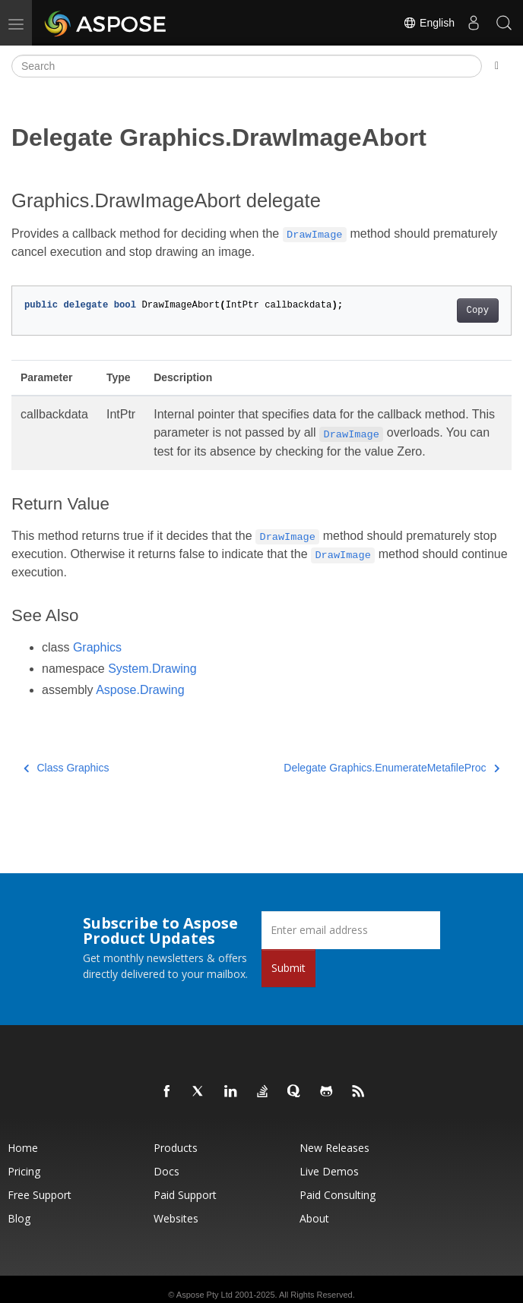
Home (23, 1148)
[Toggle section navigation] (496, 66)
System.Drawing (152, 668)
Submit (288, 968)
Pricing (24, 1171)
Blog (19, 1218)
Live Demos (329, 1171)
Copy (478, 310)
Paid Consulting (338, 1195)
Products (176, 1148)
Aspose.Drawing (140, 689)
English (429, 23)
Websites (176, 1218)
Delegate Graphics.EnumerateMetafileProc (391, 768)
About (314, 1218)
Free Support (39, 1195)
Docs (166, 1171)
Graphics (97, 647)
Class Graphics (66, 768)
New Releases (334, 1148)
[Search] (246, 66)
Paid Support (185, 1195)
